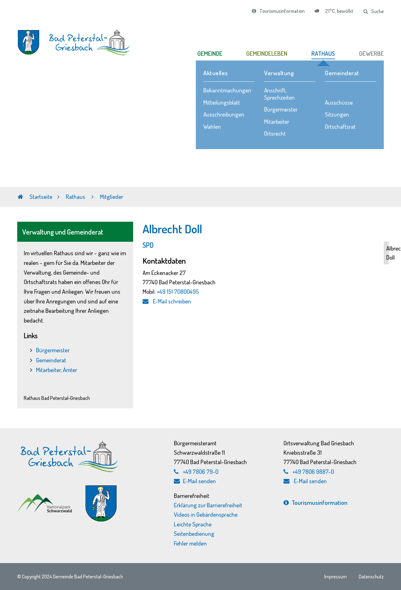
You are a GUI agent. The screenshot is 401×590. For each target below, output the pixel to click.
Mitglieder (111, 196)
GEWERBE (371, 53)
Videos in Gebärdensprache (205, 514)
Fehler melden (190, 543)
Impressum (335, 576)
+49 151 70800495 (178, 291)
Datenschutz (371, 576)
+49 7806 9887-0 (313, 471)
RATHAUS (323, 53)
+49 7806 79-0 (200, 471)
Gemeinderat (51, 360)
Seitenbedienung (194, 533)
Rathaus (76, 196)
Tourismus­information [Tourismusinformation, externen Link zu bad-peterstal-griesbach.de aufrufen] (315, 502)
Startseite (35, 196)
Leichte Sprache (192, 524)
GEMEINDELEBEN (266, 53)
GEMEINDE (209, 53)
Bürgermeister (53, 350)
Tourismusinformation (278, 11)
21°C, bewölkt (338, 11)
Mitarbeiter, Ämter (56, 370)
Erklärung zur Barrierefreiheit (208, 505)
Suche (373, 11)
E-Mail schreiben (167, 301)
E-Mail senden (195, 481)
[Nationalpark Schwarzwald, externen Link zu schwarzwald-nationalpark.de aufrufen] (45, 497)
